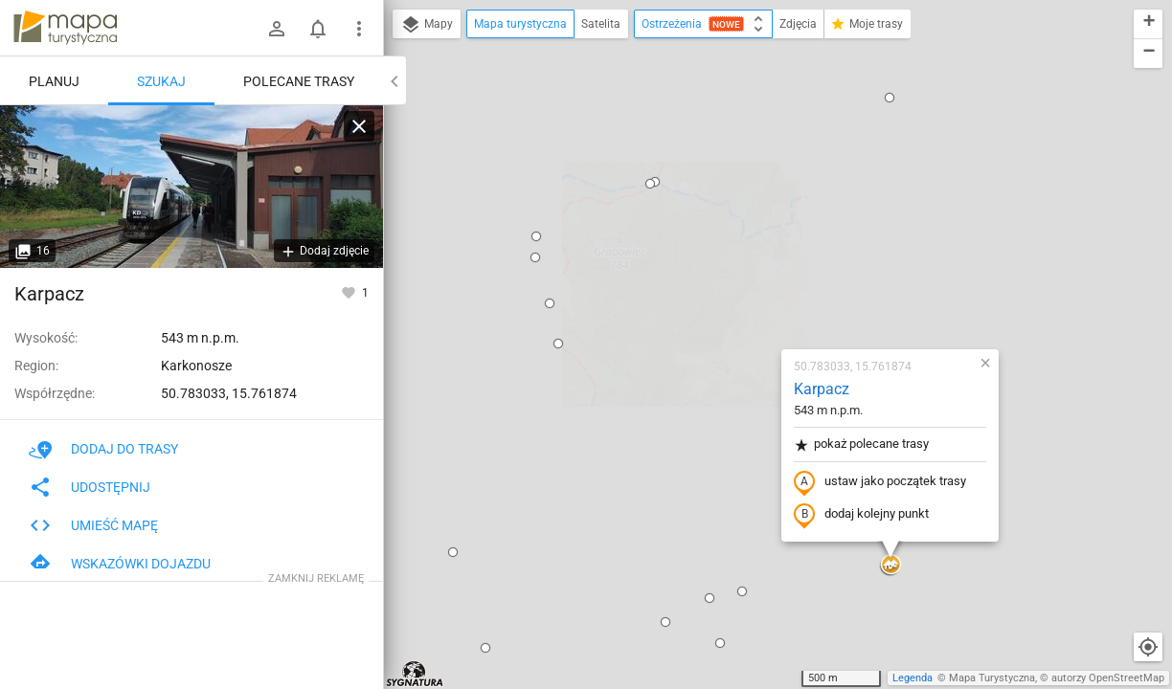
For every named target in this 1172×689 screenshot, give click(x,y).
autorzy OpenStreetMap (1107, 678)
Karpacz (708, 168)
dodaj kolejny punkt (748, 294)
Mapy (426, 24)
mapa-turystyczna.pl (65, 28)
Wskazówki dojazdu (120, 563)
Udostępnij (89, 487)
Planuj (54, 81)
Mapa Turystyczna (992, 678)
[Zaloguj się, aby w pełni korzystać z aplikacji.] (350, 292)
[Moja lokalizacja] (1148, 647)
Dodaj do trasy (103, 448)
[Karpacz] (191, 186)
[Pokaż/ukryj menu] (359, 28)
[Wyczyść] (359, 126)
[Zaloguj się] (276, 28)
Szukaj (161, 81)
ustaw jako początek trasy (767, 261)
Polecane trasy (298, 81)
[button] (445, 122)
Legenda (912, 678)
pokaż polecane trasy (748, 223)
